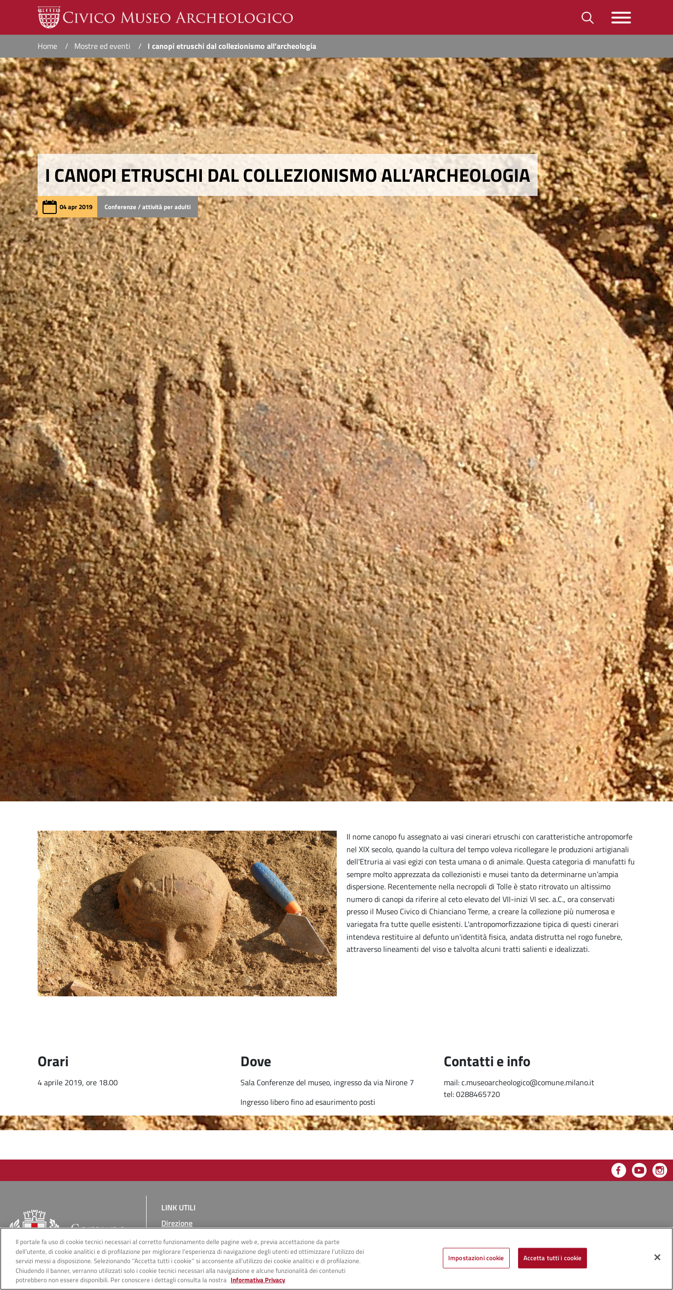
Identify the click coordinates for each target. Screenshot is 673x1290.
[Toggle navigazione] (621, 17)
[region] (336, 1258)
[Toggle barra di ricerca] (588, 17)
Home (47, 46)
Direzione (177, 1223)
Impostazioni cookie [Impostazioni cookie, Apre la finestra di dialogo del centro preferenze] (476, 1258)
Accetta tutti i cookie (552, 1258)
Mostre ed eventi (102, 46)
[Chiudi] (657, 1257)
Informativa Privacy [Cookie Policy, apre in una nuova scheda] (258, 1280)
